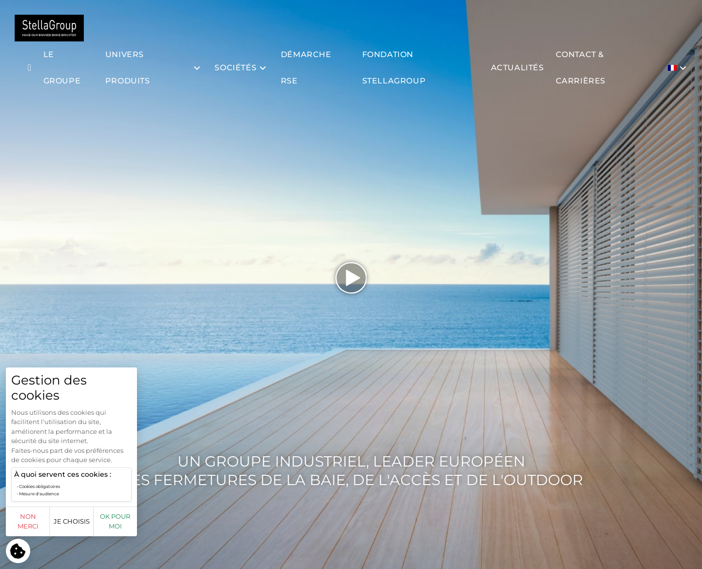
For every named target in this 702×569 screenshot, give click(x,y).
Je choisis (108, 526)
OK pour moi (176, 526)
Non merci (40, 526)
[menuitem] (678, 68)
